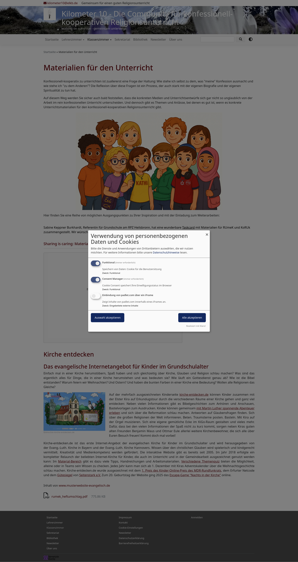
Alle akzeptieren (192, 317)
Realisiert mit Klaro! (196, 325)
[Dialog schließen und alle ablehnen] (207, 232)
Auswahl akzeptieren (107, 317)
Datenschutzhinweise (166, 252)
